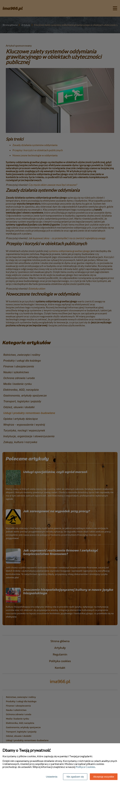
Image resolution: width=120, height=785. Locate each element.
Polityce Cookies (85, 766)
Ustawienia (51, 776)
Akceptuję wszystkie (103, 776)
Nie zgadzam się (75, 776)
